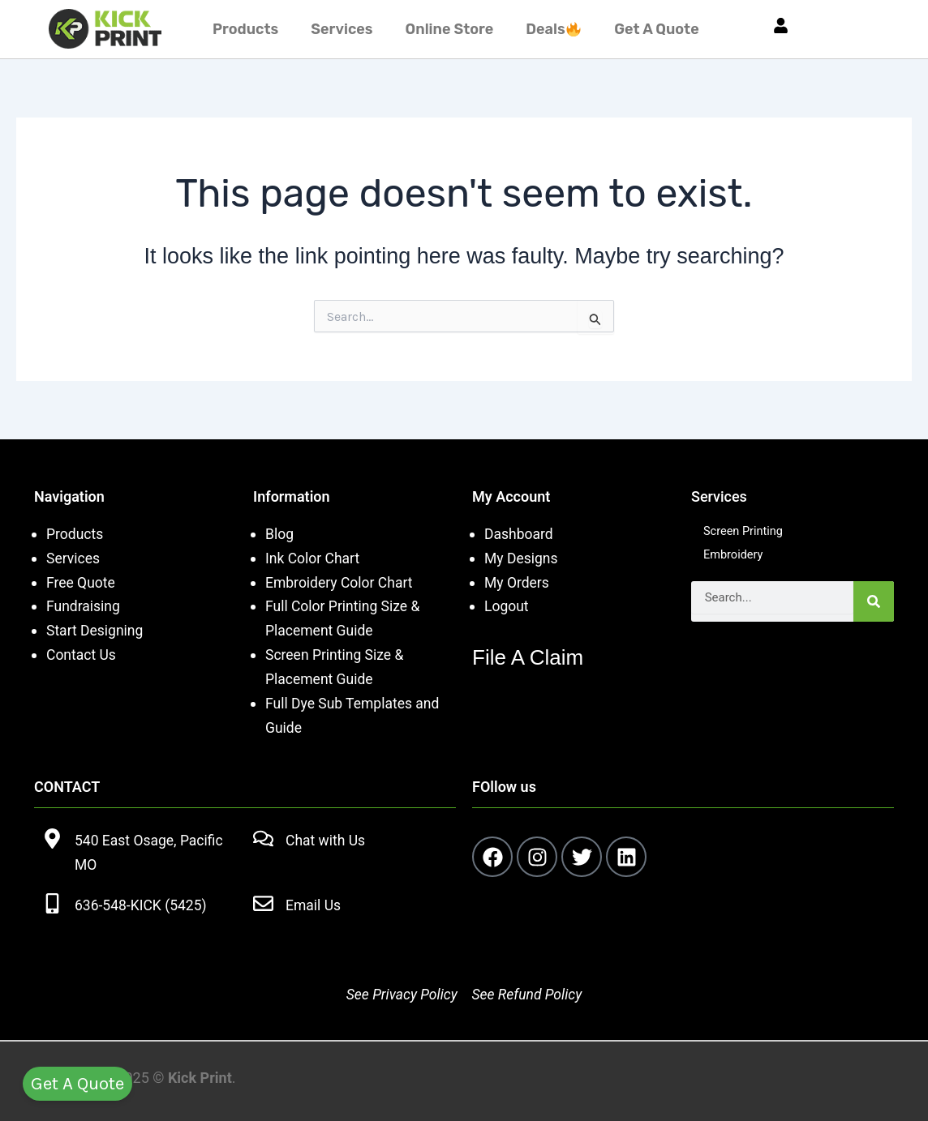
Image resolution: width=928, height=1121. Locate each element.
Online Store (450, 29)
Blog (279, 533)
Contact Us (82, 654)
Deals (553, 29)
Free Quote (81, 582)
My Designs (522, 558)
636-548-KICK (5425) (142, 903)
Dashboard (519, 533)
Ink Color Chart (313, 558)
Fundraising (84, 605)
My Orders (517, 582)
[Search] (873, 605)
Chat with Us (326, 839)
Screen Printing (747, 532)
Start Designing (96, 630)
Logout (507, 605)
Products (245, 29)
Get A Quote (656, 29)
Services (341, 29)
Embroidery (736, 558)
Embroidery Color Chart (342, 582)
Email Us (314, 903)
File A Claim (536, 656)
